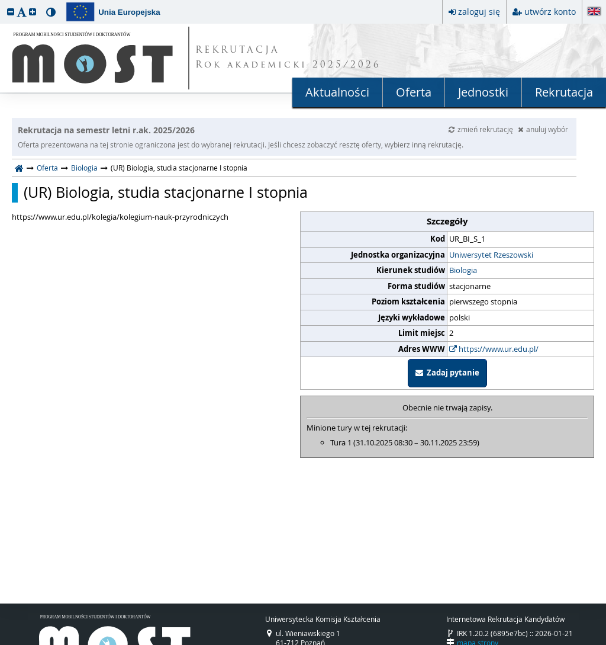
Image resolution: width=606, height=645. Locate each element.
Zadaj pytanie (447, 372)
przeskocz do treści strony (3, 3)
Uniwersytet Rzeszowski (491, 254)
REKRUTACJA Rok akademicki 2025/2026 (288, 58)
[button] (10, 11)
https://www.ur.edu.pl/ (494, 349)
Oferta (413, 92)
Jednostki (483, 92)
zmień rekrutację (482, 129)
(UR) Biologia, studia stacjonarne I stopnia (166, 192)
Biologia (84, 167)
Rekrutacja (564, 92)
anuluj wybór (543, 129)
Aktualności (337, 92)
